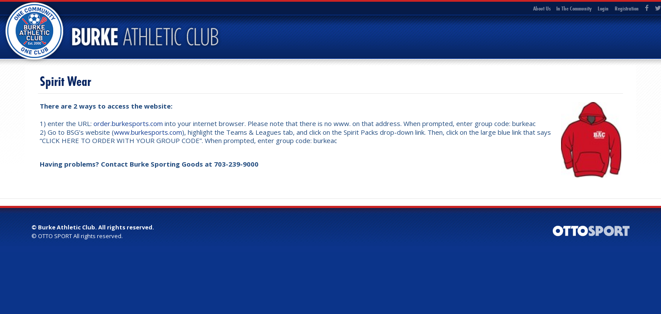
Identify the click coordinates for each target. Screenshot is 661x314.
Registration (627, 8)
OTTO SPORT (55, 236)
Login (603, 8)
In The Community (574, 8)
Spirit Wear (65, 81)
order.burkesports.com (128, 123)
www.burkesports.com (148, 132)
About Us (542, 8)
